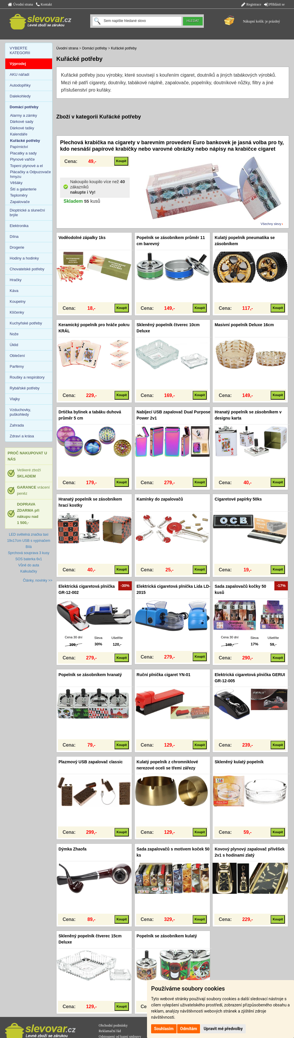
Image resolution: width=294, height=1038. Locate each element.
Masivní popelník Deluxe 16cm (244, 324)
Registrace (251, 4)
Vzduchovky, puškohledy (20, 412)
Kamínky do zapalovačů (159, 499)
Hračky (15, 280)
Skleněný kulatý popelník (239, 761)
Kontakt (44, 4)
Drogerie (17, 247)
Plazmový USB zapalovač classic (91, 761)
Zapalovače (20, 202)
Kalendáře (18, 134)
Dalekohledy (20, 96)
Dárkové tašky (22, 128)
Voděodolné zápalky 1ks (82, 237)
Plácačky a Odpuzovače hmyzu (30, 174)
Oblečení (17, 355)
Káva (14, 290)
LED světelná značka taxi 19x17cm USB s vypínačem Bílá (28, 540)
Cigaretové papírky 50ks (238, 499)
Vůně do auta (28, 565)
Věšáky (16, 183)
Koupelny (17, 301)
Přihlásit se (274, 4)
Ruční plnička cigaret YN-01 (163, 674)
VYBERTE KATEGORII (20, 50)
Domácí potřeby (94, 48)
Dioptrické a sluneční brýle (27, 212)
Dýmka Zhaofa (73, 849)
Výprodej (18, 63)
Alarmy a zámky (23, 115)
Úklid (14, 345)
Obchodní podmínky (113, 1025)
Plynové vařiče (22, 159)
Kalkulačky (28, 571)
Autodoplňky (20, 85)
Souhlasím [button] (164, 1028)
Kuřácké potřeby (123, 48)
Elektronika (19, 226)
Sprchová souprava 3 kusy (28, 553)
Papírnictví (19, 147)
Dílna (14, 236)
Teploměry (19, 195)
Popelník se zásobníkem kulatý (166, 936)
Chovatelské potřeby (27, 269)
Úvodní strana (20, 4)
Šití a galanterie (23, 189)
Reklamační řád (110, 1031)
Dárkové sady (21, 121)
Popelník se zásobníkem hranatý (90, 674)
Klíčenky (17, 312)
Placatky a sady (23, 153)
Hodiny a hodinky (24, 258)
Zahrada (17, 425)
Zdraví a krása (22, 436)
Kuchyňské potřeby (26, 323)
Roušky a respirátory (27, 377)
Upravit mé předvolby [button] (223, 1028)
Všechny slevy (271, 224)
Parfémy (17, 366)
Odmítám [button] (188, 1028)
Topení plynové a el (26, 166)
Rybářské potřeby (25, 388)
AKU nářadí (19, 74)
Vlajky (15, 399)
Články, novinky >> (37, 580)
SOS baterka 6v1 (28, 559)
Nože (14, 334)
